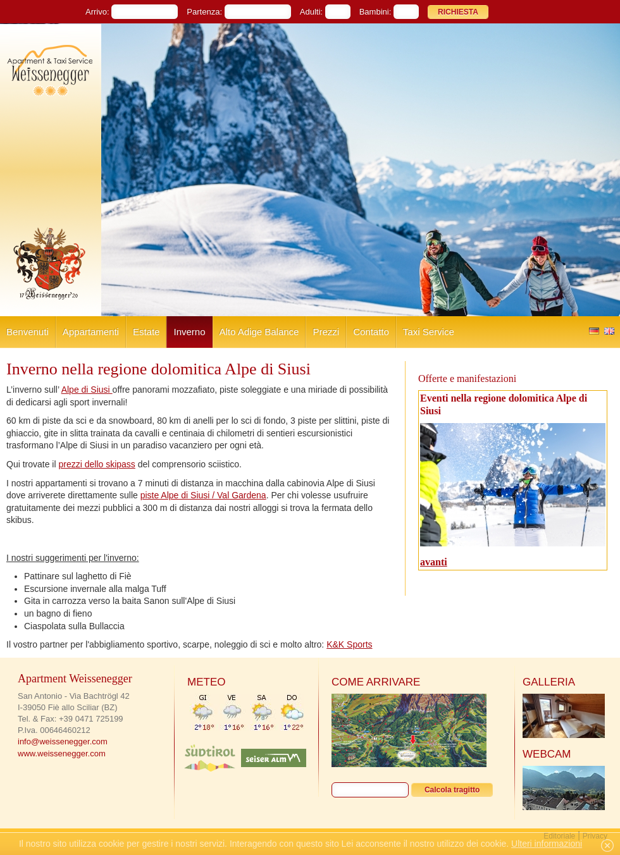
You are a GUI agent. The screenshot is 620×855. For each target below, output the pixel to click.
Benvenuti (27, 331)
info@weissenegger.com (63, 741)
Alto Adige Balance (259, 331)
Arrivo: (97, 11)
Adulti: (311, 11)
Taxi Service (428, 331)
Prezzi (326, 331)
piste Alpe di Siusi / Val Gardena (203, 495)
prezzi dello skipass (96, 464)
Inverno (189, 331)
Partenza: (204, 11)
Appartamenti (91, 331)
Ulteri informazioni (546, 844)
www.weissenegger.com (62, 753)
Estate (146, 331)
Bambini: (375, 11)
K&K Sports (349, 644)
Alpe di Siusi (87, 389)
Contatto (371, 331)
